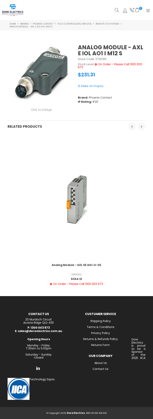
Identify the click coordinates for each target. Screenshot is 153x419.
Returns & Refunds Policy (100, 339)
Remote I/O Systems (107, 23)
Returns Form (100, 345)
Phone (131, 10)
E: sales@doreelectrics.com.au (38, 331)
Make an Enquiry (92, 86)
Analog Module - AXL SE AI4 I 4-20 (76, 265)
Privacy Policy (100, 333)
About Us (100, 363)
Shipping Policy (100, 321)
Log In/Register (124, 10)
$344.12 (76, 279)
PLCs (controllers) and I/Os (75, 23)
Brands (24, 23)
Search (117, 10)
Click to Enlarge (41, 110)
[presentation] (132, 126)
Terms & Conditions (100, 327)
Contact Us (100, 369)
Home (13, 23)
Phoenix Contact (43, 23)
